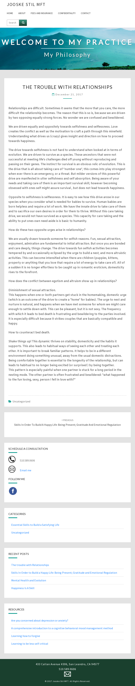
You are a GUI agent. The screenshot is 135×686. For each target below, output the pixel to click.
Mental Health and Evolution (28, 580)
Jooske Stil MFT (26, 4)
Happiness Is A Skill (22, 588)
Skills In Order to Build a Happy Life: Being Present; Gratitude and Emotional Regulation (64, 572)
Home (10, 13)
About (21, 13)
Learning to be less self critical (29, 643)
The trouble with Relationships (30, 565)
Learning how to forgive (25, 636)
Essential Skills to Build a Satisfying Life (35, 525)
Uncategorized (21, 401)
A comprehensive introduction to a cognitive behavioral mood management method (62, 628)
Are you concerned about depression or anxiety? (39, 620)
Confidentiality (67, 13)
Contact (86, 13)
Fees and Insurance (42, 13)
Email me (25, 470)
